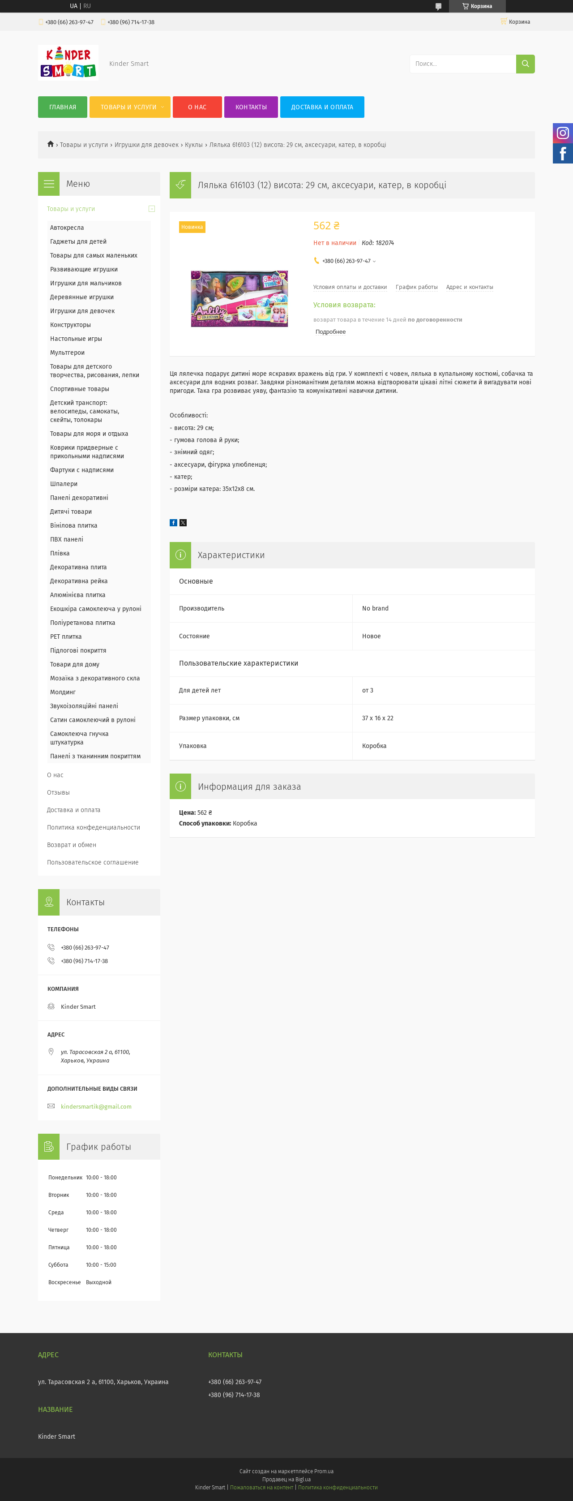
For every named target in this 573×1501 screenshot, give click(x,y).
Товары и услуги (129, 107)
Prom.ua (324, 1471)
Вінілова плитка (74, 525)
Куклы (194, 145)
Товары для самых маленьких (93, 255)
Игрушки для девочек (147, 145)
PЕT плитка (66, 637)
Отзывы (58, 792)
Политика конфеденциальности (93, 827)
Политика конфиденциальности (338, 1487)
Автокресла (67, 228)
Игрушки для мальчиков (86, 283)
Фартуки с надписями (82, 470)
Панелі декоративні (79, 498)
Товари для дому (74, 664)
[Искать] (525, 64)
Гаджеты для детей (78, 241)
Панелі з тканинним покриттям (95, 756)
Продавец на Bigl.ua (286, 1479)
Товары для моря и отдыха (89, 434)
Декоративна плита (78, 567)
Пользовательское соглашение (93, 862)
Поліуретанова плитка (82, 623)
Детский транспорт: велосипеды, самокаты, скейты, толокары (84, 411)
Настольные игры (76, 339)
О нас (197, 107)
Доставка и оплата (322, 107)
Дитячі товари (71, 512)
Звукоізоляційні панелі (84, 706)
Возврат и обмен (71, 845)
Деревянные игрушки (82, 297)
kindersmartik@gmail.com (96, 1106)
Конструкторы (70, 325)
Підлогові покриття (78, 650)
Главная (62, 107)
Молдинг (63, 692)
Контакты (251, 107)
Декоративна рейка (79, 581)
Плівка (60, 553)
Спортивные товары (79, 389)
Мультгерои (67, 353)
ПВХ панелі (66, 539)
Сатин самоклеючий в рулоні (93, 720)
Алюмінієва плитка (78, 595)
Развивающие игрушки (84, 269)
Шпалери (63, 484)
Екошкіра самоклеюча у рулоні (95, 609)
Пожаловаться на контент (261, 1487)
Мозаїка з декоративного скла (95, 678)
